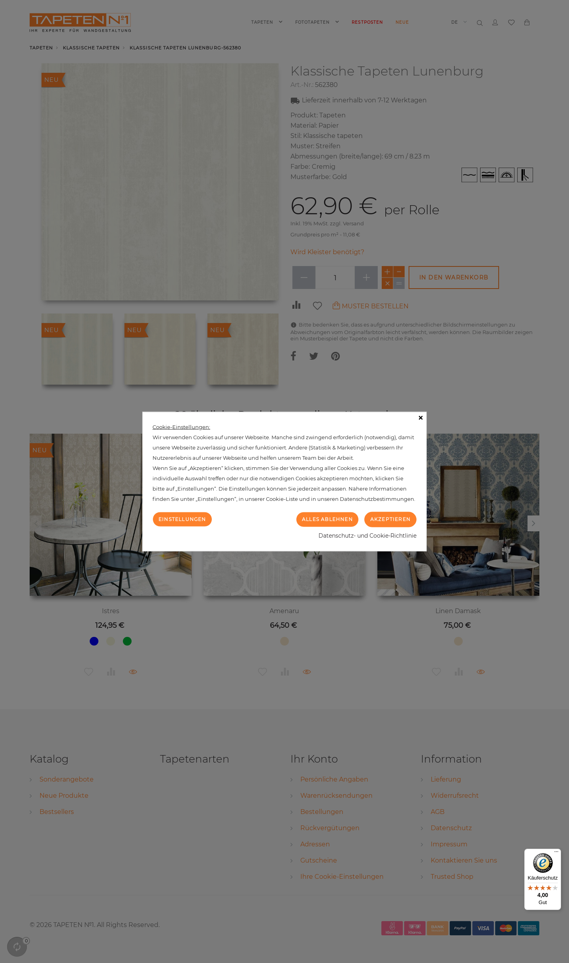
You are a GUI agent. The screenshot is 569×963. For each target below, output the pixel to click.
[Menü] (556, 853)
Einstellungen (182, 519)
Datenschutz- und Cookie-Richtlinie (367, 535)
